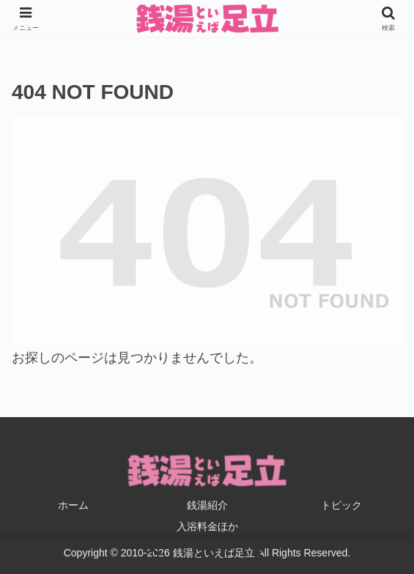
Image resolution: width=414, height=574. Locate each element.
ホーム (73, 505)
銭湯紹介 (207, 505)
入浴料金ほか (207, 526)
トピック (341, 505)
